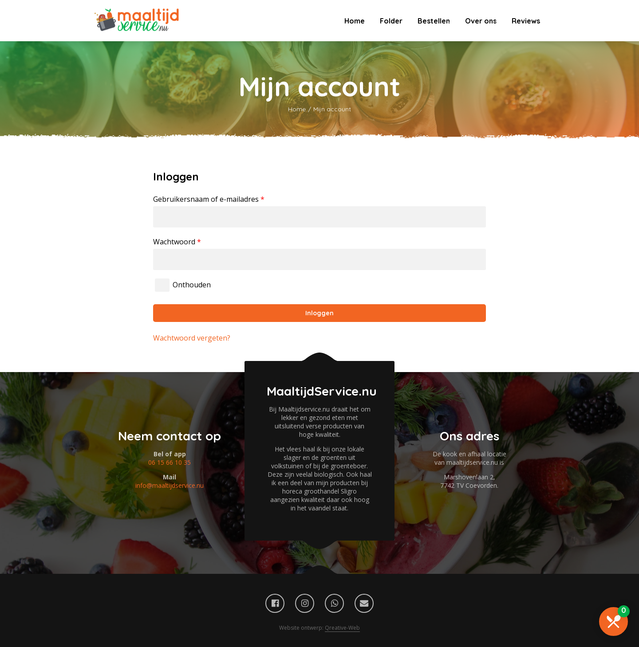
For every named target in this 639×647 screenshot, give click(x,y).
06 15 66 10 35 (169, 462)
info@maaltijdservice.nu (169, 485)
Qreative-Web (342, 627)
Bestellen (434, 20)
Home (354, 20)
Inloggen (319, 313)
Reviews (526, 20)
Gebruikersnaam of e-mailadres (208, 199)
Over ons (481, 20)
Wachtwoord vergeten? (191, 338)
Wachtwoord (177, 242)
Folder (391, 20)
